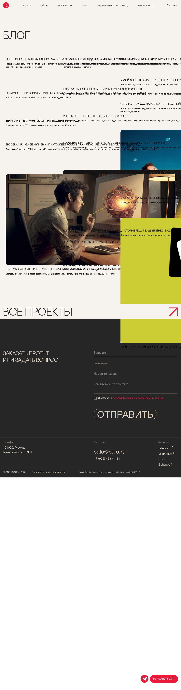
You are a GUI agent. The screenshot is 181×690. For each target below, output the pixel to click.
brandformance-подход (113, 6)
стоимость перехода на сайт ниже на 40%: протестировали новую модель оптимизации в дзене (31, 97)
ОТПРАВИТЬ (125, 414)
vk (168, 5)
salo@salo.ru (110, 452)
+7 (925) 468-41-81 (107, 459)
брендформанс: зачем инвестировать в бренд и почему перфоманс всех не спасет (147, 202)
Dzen (161, 459)
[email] (135, 363)
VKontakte (165, 454)
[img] (144, 679)
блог (85, 6)
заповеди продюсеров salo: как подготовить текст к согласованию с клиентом (89, 207)
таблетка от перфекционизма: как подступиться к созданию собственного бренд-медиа (145, 266)
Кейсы (44, 6)
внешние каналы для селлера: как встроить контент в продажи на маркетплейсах (30, 63)
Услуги (27, 6)
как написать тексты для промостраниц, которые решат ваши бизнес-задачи (89, 234)
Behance (164, 464)
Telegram (164, 448)
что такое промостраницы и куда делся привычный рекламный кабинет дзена (30, 246)
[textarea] (135, 387)
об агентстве (65, 6)
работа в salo (145, 6)
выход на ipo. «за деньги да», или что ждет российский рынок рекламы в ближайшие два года (32, 148)
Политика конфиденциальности (48, 472)
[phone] (135, 374)
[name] (135, 353)
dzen (175, 5)
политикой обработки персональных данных (138, 398)
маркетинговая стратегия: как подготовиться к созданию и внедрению (85, 147)
